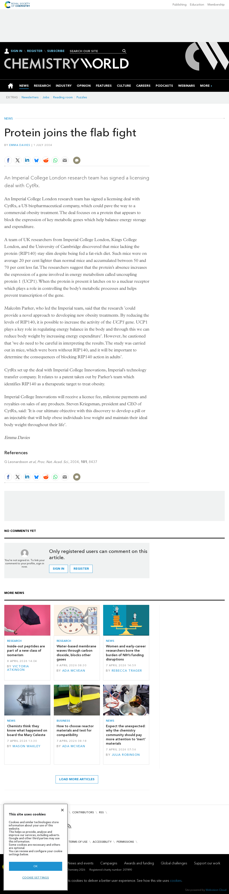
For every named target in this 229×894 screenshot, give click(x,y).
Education (197, 4)
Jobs (45, 97)
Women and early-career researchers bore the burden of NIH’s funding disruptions (126, 652)
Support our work (207, 863)
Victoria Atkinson (18, 668)
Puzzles (82, 97)
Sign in (58, 569)
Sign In (16, 51)
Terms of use (77, 841)
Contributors (83, 812)
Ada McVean (73, 670)
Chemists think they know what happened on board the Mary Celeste (27, 730)
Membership (216, 4)
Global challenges (174, 863)
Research (14, 640)
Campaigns (108, 863)
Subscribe (56, 51)
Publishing (180, 4)
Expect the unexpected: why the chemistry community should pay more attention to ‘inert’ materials (126, 734)
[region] (35, 847)
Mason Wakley (27, 746)
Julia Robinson (126, 755)
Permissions (125, 841)
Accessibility (102, 841)
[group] (205, 86)
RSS (101, 812)
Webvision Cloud (216, 889)
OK (35, 866)
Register (34, 51)
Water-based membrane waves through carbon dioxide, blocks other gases (76, 652)
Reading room (63, 97)
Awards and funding (139, 863)
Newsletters (30, 97)
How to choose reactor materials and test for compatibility (75, 730)
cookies (176, 881)
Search (124, 51)
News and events (80, 863)
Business (63, 720)
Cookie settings (35, 877)
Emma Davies (19, 145)
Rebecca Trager (127, 670)
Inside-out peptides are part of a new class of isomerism (26, 650)
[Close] (62, 810)
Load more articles (77, 779)
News (8, 118)
